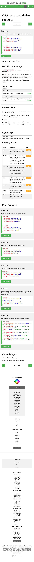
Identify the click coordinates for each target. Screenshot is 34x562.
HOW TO (17, 387)
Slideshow (17, 410)
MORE (20, 6)
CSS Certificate (17, 529)
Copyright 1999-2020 (26, 550)
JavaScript (17, 435)
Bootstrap (17, 443)
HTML (10, 6)
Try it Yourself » (5, 56)
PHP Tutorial (17, 484)
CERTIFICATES (17, 429)
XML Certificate (17, 538)
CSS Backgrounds (12, 357)
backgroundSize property (18, 360)
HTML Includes (17, 404)
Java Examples (17, 522)
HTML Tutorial (17, 474)
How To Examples (17, 514)
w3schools (17, 2)
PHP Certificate (17, 536)
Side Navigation (17, 395)
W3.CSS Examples (16, 518)
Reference (17, 24)
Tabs (17, 391)
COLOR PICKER (17, 377)
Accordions (16, 394)
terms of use (10, 550)
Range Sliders (17, 407)
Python (17, 438)
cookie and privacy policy (17, 550)
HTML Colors (17, 502)
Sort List (17, 413)
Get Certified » (17, 541)
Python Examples (17, 516)
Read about (17, 93)
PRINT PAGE (17, 462)
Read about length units (18, 163)
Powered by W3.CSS (17, 553)
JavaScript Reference (17, 495)
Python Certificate (17, 533)
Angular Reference (17, 506)
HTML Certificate (17, 528)
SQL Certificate (17, 532)
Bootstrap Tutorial (17, 483)
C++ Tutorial (17, 488)
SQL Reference (17, 496)
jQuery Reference (17, 503)
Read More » (17, 447)
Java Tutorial (17, 487)
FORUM (16, 464)
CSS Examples (17, 512)
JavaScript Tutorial (17, 477)
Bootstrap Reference (17, 500)
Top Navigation (17, 397)
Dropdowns (17, 392)
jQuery (16, 441)
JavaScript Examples (17, 513)
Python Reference (17, 497)
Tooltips (17, 409)
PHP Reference (17, 501)
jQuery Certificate (17, 534)
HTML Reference (17, 492)
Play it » (28, 150)
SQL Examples (17, 515)
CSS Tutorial (17, 476)
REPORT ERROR (17, 459)
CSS (15, 6)
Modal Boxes (17, 398)
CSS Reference (17, 494)
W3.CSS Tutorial (17, 482)
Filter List (17, 412)
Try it (29, 93)
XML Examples (17, 524)
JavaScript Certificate (17, 531)
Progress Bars (17, 400)
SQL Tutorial (17, 479)
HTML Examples (17, 510)
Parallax (17, 401)
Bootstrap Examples (17, 519)
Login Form (17, 403)
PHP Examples (17, 520)
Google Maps (17, 406)
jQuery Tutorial (17, 485)
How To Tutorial (17, 478)
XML (17, 444)
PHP (17, 440)
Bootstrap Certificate (17, 537)
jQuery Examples (17, 521)
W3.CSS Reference (17, 498)
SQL (17, 437)
